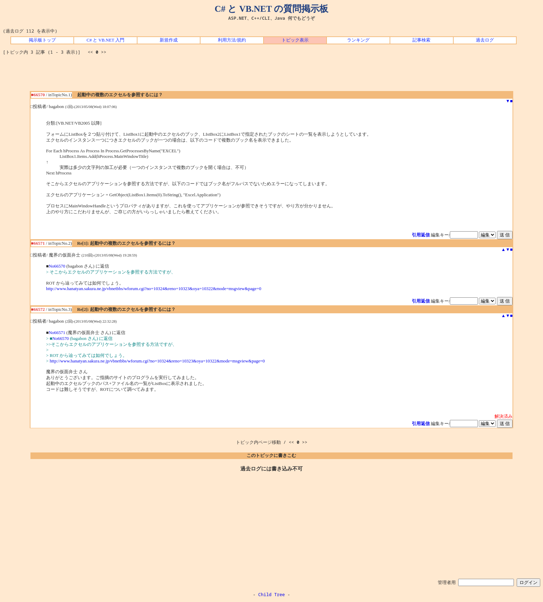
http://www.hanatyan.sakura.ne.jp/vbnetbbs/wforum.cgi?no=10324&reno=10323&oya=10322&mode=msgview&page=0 (153, 288)
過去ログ (485, 40)
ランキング (358, 40)
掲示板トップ (42, 40)
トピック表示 (295, 40)
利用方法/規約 (232, 40)
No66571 (57, 332)
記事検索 (421, 40)
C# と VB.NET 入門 (105, 40)
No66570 (57, 266)
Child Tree (271, 594)
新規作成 (169, 40)
